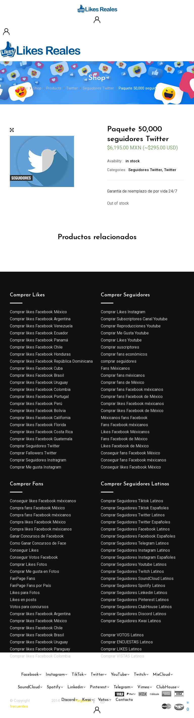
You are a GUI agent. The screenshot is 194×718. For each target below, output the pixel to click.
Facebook (30, 675)
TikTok (78, 675)
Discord (68, 700)
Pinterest (98, 687)
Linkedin (75, 687)
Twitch (140, 675)
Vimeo (143, 687)
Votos (103, 700)
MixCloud (161, 675)
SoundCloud (29, 687)
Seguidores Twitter (145, 170)
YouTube (119, 675)
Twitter (170, 170)
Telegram (122, 687)
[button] (188, 706)
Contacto (124, 700)
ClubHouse (166, 687)
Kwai (86, 700)
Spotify (53, 687)
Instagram (55, 675)
